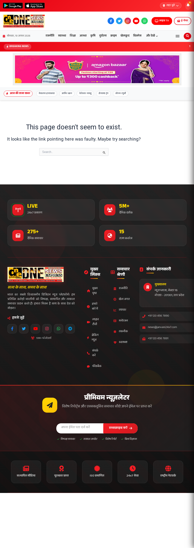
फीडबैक (94, 366)
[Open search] (187, 36)
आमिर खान (67, 94)
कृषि (92, 36)
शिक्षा (73, 36)
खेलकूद (124, 36)
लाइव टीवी (93, 322)
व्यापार (120, 310)
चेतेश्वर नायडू (85, 94)
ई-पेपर (182, 21)
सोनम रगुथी (120, 94)
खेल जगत (122, 299)
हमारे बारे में (92, 307)
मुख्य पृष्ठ (92, 291)
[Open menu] (177, 36)
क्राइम (113, 36)
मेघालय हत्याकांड (47, 94)
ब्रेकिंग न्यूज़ (93, 338)
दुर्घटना (103, 36)
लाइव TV (162, 21)
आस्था (83, 36)
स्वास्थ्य (62, 36)
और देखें (152, 36)
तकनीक (121, 331)
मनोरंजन (121, 321)
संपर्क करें (92, 353)
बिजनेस (137, 36)
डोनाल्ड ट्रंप (103, 94)
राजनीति (50, 36)
